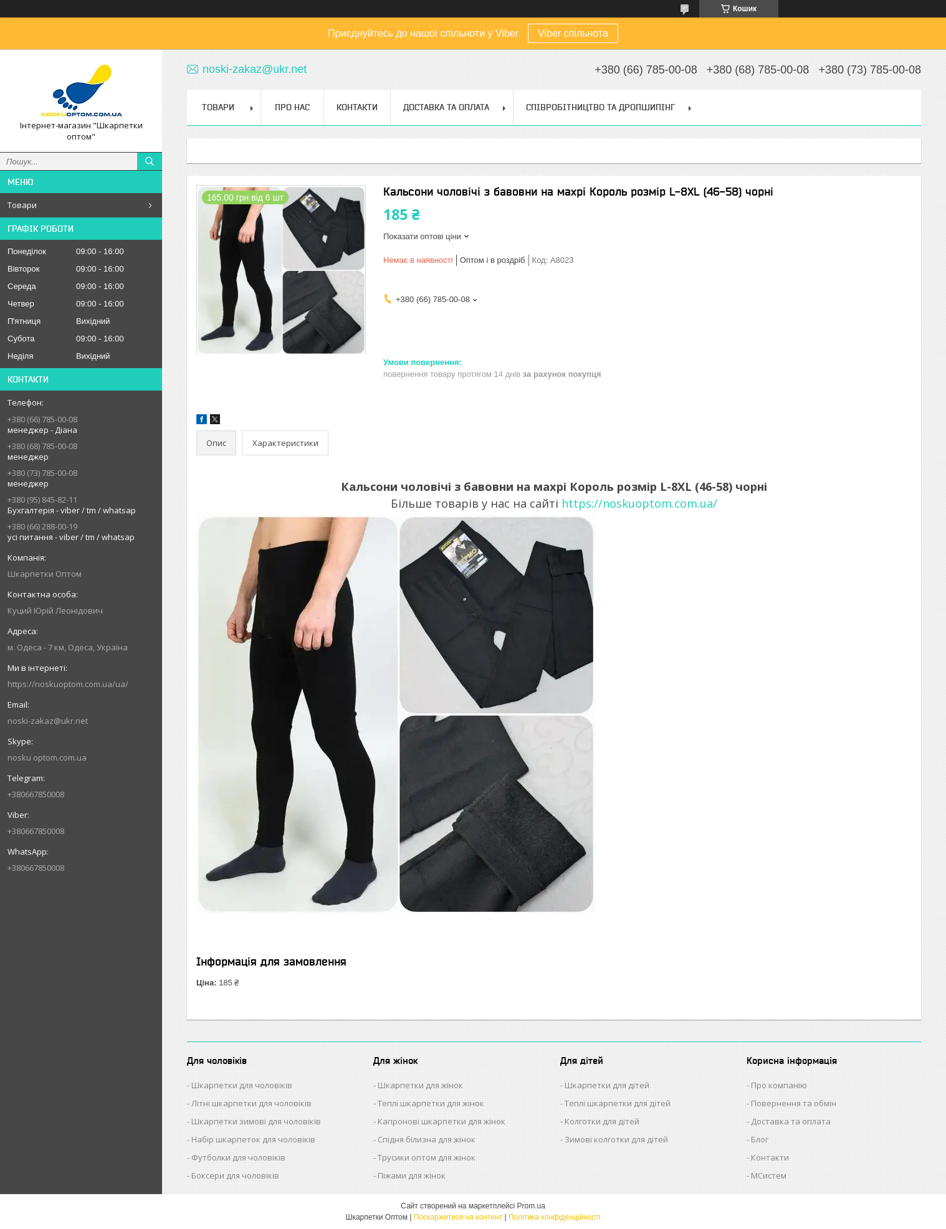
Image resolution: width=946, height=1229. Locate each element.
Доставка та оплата (791, 1121)
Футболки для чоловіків (238, 1157)
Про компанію (779, 1085)
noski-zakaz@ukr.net (47, 720)
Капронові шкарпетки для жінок (441, 1121)
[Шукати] (149, 161)
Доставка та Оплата (446, 107)
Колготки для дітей (602, 1121)
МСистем (768, 1175)
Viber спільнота (573, 33)
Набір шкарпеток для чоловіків (253, 1139)
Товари (22, 205)
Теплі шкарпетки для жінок (431, 1103)
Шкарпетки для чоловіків (241, 1085)
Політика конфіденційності (555, 1217)
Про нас (292, 107)
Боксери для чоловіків (235, 1175)
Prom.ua (531, 1206)
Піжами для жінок (412, 1175)
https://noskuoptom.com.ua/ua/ (67, 684)
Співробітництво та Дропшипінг (600, 107)
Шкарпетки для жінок (420, 1085)
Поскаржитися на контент (458, 1217)
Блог (759, 1139)
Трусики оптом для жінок (426, 1157)
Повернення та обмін (793, 1103)
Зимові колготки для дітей (616, 1139)
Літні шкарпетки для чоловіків (251, 1103)
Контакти (357, 107)
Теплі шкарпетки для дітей (618, 1103)
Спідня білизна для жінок (426, 1139)
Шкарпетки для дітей (607, 1085)
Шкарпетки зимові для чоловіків (256, 1121)
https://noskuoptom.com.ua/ (639, 503)
